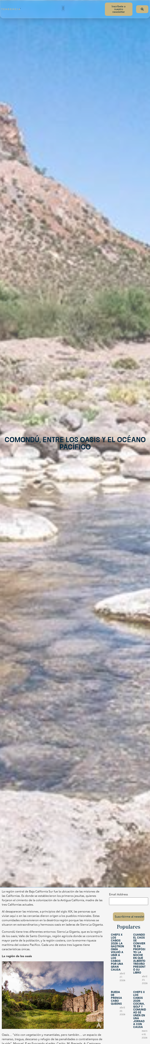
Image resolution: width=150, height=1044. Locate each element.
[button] (63, 8)
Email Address (118, 894)
